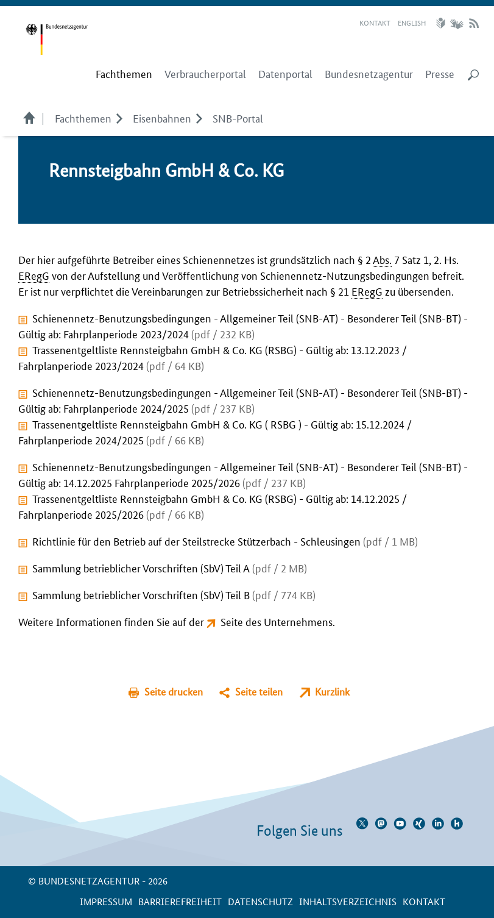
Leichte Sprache (442, 23)
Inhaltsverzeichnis (348, 901)
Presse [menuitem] (439, 73)
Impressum (106, 901)
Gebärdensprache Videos (456, 23)
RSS (474, 23)
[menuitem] (124, 73)
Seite (232, 621)
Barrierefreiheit (180, 901)
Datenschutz (260, 901)
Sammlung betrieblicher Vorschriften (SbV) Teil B (174, 594)
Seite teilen (259, 691)
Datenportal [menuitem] (285, 73)
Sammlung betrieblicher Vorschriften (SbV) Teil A (169, 567)
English (412, 22)
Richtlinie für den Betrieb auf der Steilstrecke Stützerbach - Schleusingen (225, 540)
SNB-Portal (238, 117)
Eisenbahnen (162, 117)
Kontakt (374, 22)
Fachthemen (83, 117)
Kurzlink (332, 691)
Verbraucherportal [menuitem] (205, 73)
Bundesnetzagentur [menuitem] (369, 73)
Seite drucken (173, 691)
